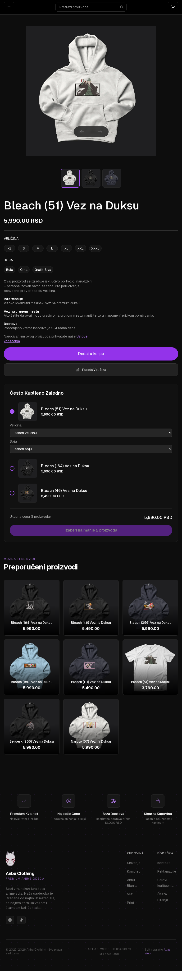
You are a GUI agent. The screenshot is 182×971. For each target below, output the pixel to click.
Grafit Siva (43, 270)
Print (130, 903)
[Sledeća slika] (100, 132)
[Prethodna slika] (82, 132)
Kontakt (163, 863)
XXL (80, 248)
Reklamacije (166, 871)
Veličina (16, 425)
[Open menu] (9, 7)
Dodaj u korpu (56, 353)
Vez (130, 894)
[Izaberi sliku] (70, 178)
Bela (9, 270)
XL (66, 248)
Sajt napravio (158, 951)
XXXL (95, 248)
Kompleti (134, 871)
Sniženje (133, 863)
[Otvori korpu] (173, 7)
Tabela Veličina (91, 370)
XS (10, 248)
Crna (23, 270)
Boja (13, 441)
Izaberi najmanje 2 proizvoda (91, 530)
